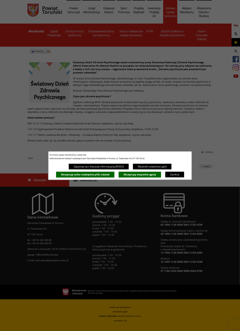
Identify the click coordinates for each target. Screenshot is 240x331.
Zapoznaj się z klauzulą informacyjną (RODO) (99, 166)
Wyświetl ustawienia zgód (152, 166)
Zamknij (174, 174)
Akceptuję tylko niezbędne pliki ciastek (85, 174)
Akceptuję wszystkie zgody (139, 174)
